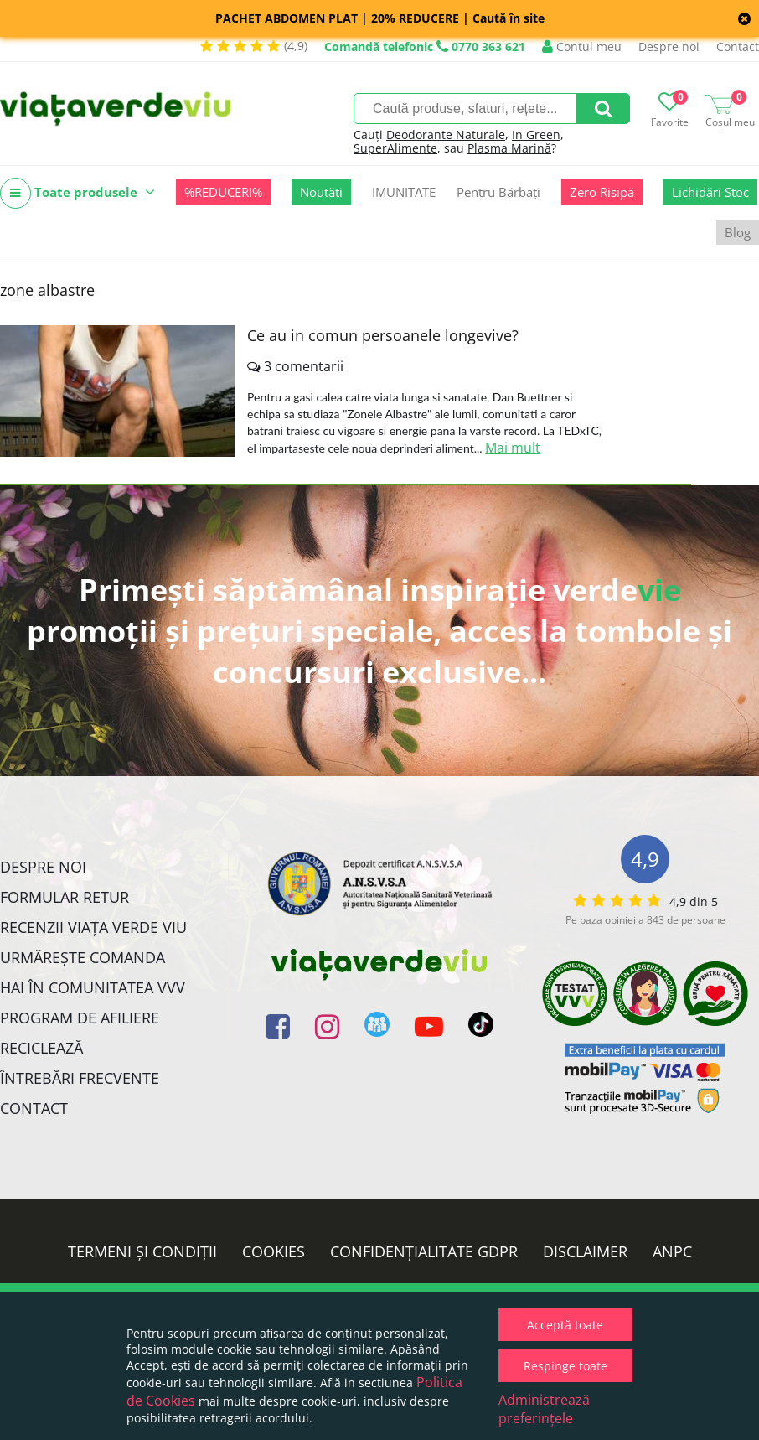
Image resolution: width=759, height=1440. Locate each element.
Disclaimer (585, 1251)
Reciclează (41, 1048)
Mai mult (512, 447)
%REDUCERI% (223, 192)
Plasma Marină (509, 148)
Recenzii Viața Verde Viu (93, 927)
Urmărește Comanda (82, 957)
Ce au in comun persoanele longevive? (383, 335)
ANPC (672, 1251)
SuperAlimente (395, 148)
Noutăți (321, 192)
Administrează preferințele (544, 1409)
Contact (737, 46)
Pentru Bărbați (498, 192)
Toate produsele (77, 193)
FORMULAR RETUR (64, 897)
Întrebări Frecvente (79, 1078)
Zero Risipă (602, 192)
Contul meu (582, 46)
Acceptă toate (565, 1325)
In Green (536, 134)
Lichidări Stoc (710, 192)
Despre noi (669, 46)
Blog (738, 232)
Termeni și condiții (142, 1251)
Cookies (273, 1251)
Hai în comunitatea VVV (92, 987)
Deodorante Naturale (445, 134)
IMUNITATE (404, 192)
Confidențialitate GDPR (424, 1251)
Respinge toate (565, 1366)
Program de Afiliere (79, 1017)
